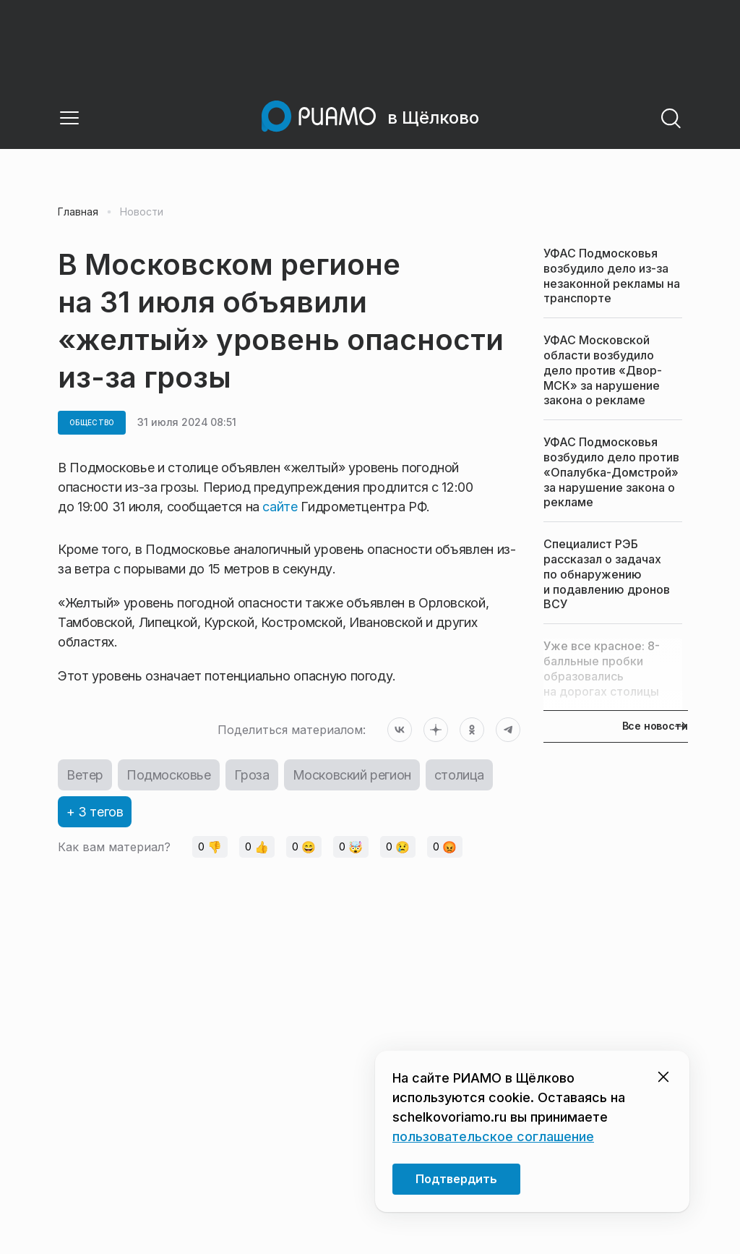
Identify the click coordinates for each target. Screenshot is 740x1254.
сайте (281, 506)
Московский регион (352, 774)
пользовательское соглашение (493, 1136)
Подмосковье (168, 774)
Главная (78, 212)
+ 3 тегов (94, 811)
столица (459, 774)
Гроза (252, 774)
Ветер (84, 774)
